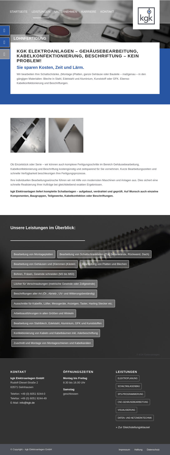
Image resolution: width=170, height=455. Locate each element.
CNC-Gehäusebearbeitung (133, 402)
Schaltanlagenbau (129, 386)
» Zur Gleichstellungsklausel (133, 427)
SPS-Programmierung (130, 394)
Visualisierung (126, 410)
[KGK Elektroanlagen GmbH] (146, 14)
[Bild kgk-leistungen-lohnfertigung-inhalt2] (68, 137)
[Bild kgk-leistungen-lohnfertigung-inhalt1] (29, 137)
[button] (9, 446)
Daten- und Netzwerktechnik (135, 418)
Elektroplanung (128, 378)
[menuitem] (19, 11)
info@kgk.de (27, 402)
